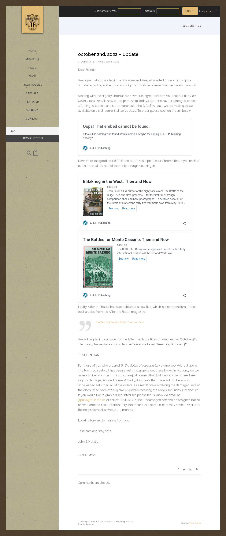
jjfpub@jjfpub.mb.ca (92, 400)
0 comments (86, 62)
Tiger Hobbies (32, 84)
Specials (32, 93)
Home (32, 50)
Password (149, 10)
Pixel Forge (195, 522)
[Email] (32, 131)
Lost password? (208, 11)
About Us (32, 59)
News (32, 67)
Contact (32, 119)
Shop (32, 76)
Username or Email (106, 10)
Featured (32, 102)
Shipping (32, 110)
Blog (192, 26)
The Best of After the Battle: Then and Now (119, 322)
